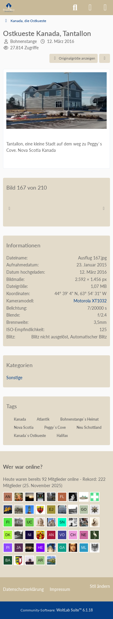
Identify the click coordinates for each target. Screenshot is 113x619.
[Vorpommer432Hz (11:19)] (64, 535)
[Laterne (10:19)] (32, 560)
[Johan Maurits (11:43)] (43, 522)
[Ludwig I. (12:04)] (32, 509)
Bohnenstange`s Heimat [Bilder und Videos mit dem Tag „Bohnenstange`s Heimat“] (79, 419)
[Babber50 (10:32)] (10, 560)
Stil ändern (100, 586)
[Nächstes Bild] (97, 101)
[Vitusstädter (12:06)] (10, 509)
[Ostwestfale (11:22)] (43, 535)
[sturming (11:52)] (97, 509)
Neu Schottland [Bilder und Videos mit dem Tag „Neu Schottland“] (89, 427)
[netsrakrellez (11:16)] (86, 535)
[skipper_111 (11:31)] (97, 522)
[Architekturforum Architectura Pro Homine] (9, 8)
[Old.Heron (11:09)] (97, 535)
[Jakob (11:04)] (21, 547)
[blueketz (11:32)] (86, 522)
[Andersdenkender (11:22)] (53, 535)
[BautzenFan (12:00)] (64, 509)
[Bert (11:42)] (53, 522)
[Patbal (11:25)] (21, 535)
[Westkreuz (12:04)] (43, 509)
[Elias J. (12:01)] (53, 509)
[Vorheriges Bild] (16, 101)
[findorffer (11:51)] (10, 522)
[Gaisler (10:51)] (64, 547)
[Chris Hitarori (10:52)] (53, 547)
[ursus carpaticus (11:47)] (32, 522)
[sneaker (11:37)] (64, 522)
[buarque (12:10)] (75, 497)
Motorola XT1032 (90, 300)
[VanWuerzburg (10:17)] (53, 560)
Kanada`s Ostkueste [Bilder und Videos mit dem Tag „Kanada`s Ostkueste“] (30, 435)
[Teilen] (104, 58)
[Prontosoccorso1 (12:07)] (97, 497)
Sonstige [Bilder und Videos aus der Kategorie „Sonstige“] (14, 377)
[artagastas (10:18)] (43, 560)
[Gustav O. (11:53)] (86, 509)
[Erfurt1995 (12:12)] (53, 497)
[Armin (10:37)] (97, 547)
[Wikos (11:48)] (21, 522)
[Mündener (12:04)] (21, 509)
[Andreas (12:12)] (43, 497)
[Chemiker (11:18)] (75, 535)
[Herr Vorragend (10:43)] (75, 547)
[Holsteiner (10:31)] (21, 560)
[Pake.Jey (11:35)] (75, 522)
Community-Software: (56, 610)
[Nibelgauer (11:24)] (32, 535)
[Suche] (75, 8)
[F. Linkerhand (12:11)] (64, 497)
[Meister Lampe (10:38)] (86, 547)
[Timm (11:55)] (75, 509)
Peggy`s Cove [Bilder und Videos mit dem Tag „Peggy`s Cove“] (55, 427)
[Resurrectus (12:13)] (21, 497)
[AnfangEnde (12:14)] (10, 497)
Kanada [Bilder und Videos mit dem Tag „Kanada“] (20, 419)
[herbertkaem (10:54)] (43, 547)
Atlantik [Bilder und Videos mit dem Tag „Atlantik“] (43, 419)
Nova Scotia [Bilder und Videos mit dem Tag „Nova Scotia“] (23, 427)
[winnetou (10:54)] (32, 547)
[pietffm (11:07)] (10, 547)
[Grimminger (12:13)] (32, 497)
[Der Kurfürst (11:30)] (10, 535)
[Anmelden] (90, 7)
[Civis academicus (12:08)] (86, 497)
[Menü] (105, 8)
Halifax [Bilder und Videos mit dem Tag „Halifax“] (62, 435)
